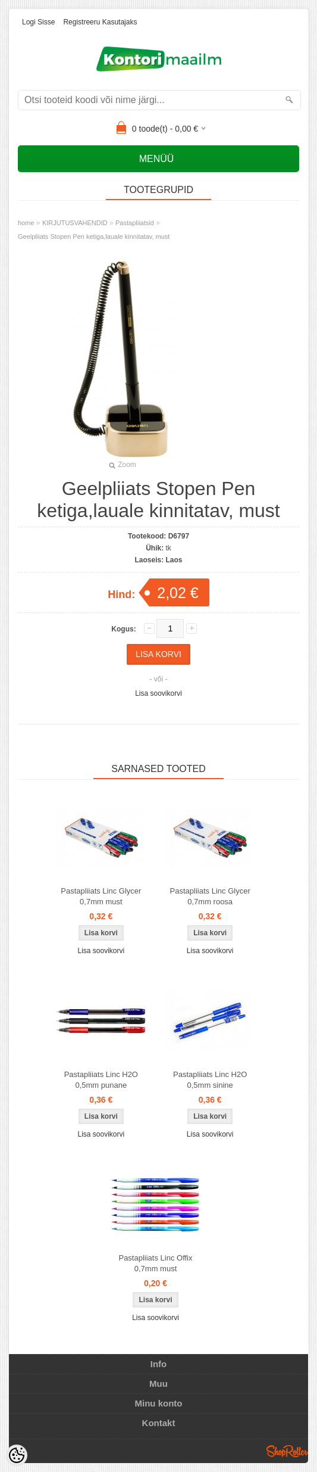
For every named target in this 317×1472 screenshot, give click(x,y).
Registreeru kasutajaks (100, 22)
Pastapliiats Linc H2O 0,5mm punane (101, 1080)
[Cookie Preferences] (16, 1455)
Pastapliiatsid (134, 222)
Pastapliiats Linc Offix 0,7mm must (155, 1263)
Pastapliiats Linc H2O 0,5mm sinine (210, 1080)
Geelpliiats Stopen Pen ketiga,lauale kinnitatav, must (94, 236)
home (26, 222)
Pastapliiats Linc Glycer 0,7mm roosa (210, 896)
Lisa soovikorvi (158, 693)
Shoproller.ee (287, 1451)
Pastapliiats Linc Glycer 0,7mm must (101, 896)
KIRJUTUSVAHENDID (75, 222)
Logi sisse (38, 22)
